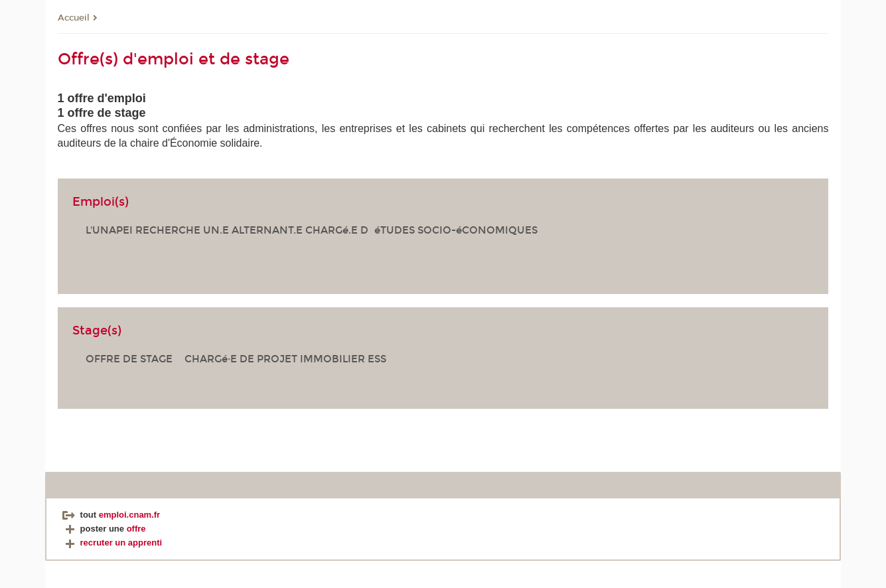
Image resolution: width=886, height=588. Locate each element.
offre (136, 529)
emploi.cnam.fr (129, 515)
